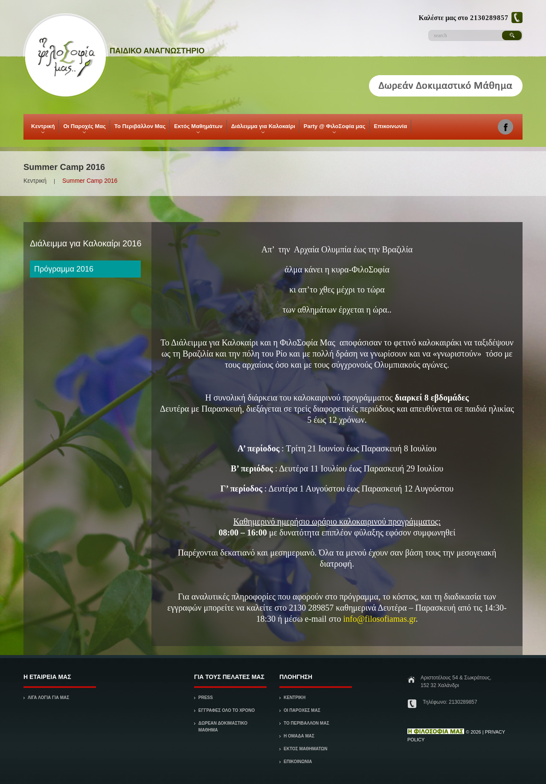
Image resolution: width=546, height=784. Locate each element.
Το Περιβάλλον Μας (140, 126)
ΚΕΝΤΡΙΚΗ (294, 697)
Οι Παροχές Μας (84, 128)
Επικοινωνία (390, 126)
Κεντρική (42, 128)
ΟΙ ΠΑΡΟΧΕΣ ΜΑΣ (302, 710)
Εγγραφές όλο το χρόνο (226, 710)
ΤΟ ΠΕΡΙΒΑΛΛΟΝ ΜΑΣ (306, 723)
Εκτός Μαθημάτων (197, 128)
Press (205, 697)
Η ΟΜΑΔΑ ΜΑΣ (299, 736)
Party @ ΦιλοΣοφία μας (334, 128)
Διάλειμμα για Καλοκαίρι (262, 128)
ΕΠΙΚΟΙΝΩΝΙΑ (298, 761)
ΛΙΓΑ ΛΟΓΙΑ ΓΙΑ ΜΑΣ (48, 697)
